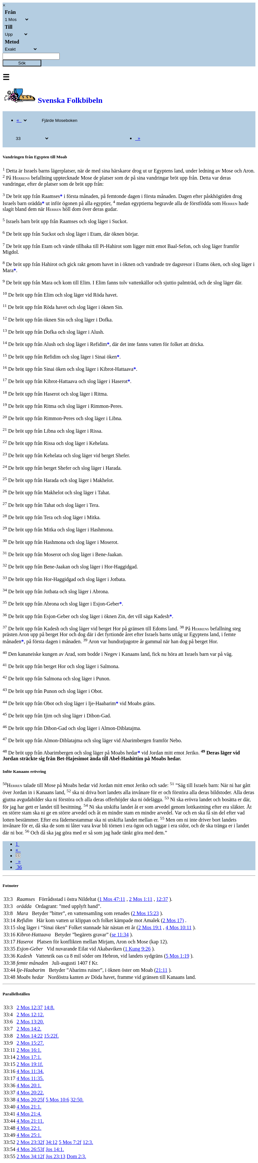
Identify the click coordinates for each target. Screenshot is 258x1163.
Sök (22, 63)
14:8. (49, 1007)
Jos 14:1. (55, 1149)
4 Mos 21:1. (28, 1106)
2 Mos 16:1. (28, 1050)
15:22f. (51, 1036)
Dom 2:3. (76, 1156)
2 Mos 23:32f (30, 1142)
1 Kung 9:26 (138, 948)
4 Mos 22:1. (28, 1128)
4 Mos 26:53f (30, 1149)
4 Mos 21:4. (28, 1114)
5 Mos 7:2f (70, 1142)
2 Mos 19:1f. (29, 1064)
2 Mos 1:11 (140, 899)
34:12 (51, 1142)
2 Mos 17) (173, 920)
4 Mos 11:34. (30, 1071)
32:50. (77, 1099)
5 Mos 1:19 (177, 956)
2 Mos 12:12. (30, 1014)
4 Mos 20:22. (30, 1092)
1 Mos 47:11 (112, 899)
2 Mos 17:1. (28, 1057)
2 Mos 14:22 (29, 1036)
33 (18, 855)
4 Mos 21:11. (30, 1121)
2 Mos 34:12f (30, 1156)
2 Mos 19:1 (150, 927)
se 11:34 (120, 934)
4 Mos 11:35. (30, 1078)
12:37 (162, 899)
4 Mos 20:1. (28, 1085)
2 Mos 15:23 (146, 913)
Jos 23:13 (55, 1156)
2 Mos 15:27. (30, 1043)
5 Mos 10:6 (57, 1099)
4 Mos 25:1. (28, 1135)
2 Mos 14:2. (28, 1028)
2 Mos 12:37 (29, 1007)
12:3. (88, 1142)
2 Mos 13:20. (30, 1021)
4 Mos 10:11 (179, 927)
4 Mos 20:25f (30, 1099)
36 (18, 867)
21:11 (161, 970)
